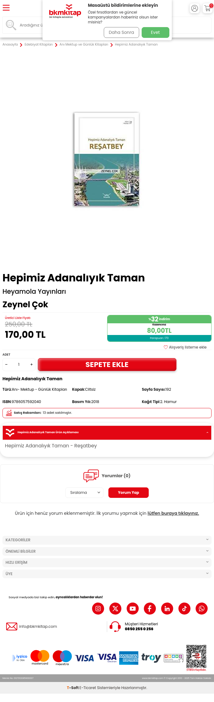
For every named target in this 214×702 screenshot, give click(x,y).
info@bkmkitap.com (38, 626)
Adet (6, 355)
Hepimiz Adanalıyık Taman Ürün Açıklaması (107, 433)
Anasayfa (10, 44)
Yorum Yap (128, 492)
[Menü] (6, 8)
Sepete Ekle (107, 364)
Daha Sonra (121, 32)
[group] (107, 159)
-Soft (73, 687)
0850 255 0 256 (139, 629)
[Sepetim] (207, 8)
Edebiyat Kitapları (39, 44)
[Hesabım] (195, 8)
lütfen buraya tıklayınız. (173, 513)
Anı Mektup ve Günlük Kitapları (83, 44)
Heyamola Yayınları (34, 291)
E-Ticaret (87, 687)
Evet (155, 32)
